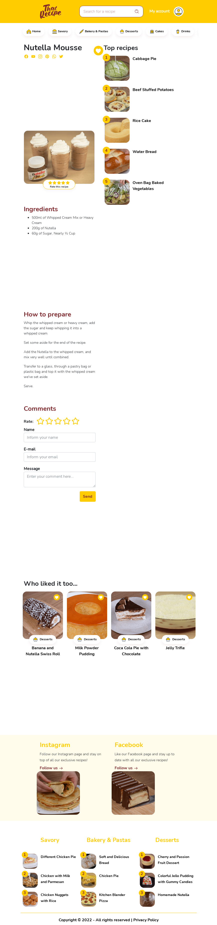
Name (29, 429)
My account (159, 11)
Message (32, 469)
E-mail (29, 449)
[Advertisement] (60, 94)
